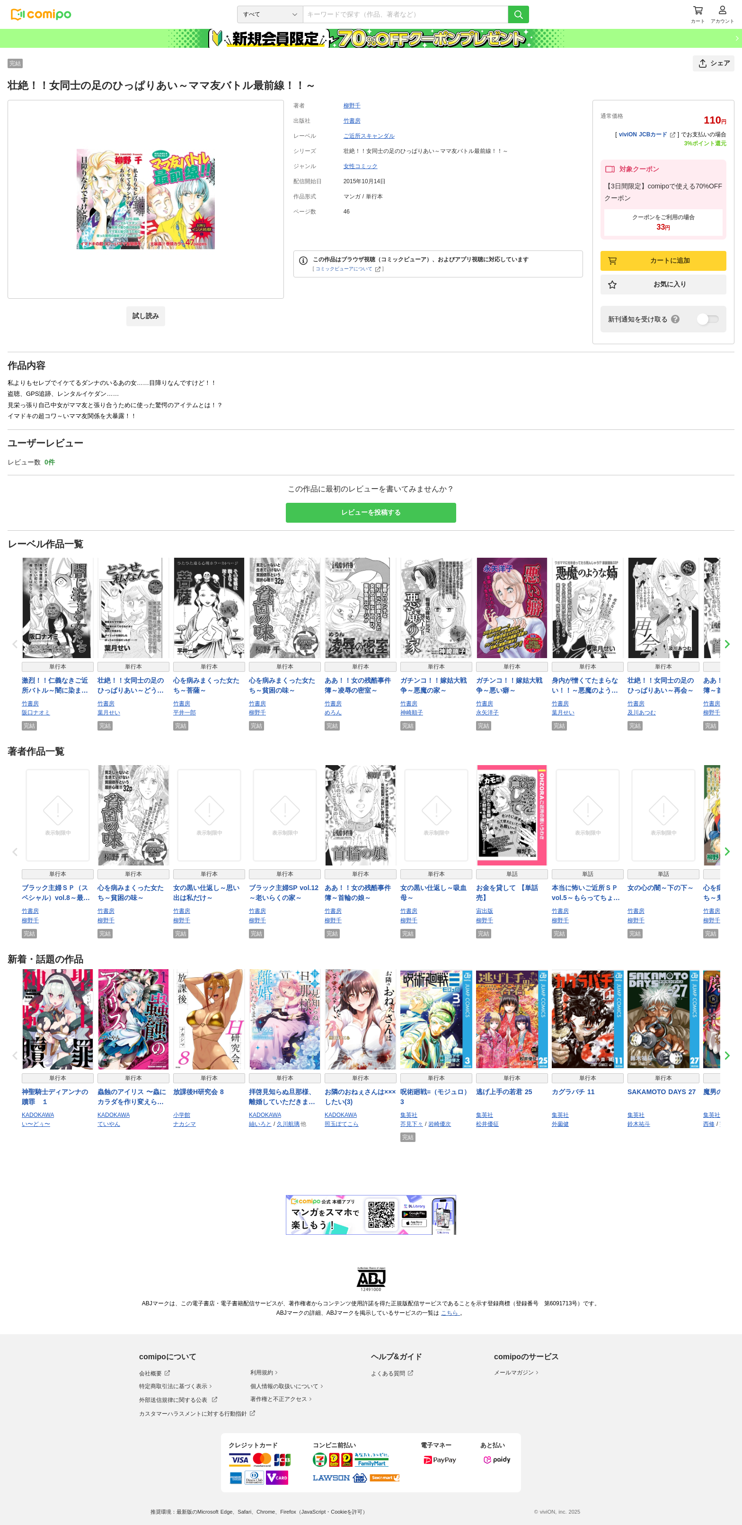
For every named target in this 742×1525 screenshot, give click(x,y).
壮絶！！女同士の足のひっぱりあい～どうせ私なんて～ (130, 686)
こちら (450, 1313)
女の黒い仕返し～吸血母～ (433, 892)
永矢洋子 (487, 712)
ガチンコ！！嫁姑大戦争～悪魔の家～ (433, 685)
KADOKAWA (38, 1115)
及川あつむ (641, 712)
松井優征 (487, 1124)
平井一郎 (184, 712)
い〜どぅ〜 (36, 1124)
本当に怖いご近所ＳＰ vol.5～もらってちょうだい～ (588, 893)
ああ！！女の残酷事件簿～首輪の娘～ (358, 892)
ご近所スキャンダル (369, 136)
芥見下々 (411, 1124)
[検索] (518, 14)
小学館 (181, 1115)
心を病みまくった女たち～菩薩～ (206, 685)
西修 (709, 1124)
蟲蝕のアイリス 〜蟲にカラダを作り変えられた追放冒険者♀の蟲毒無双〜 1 (133, 1097)
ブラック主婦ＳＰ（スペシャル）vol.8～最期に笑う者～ (56, 893)
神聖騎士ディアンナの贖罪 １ (55, 1097)
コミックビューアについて (348, 268)
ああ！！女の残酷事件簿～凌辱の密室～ (358, 685)
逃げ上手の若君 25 (504, 1092)
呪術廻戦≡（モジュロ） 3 (435, 1097)
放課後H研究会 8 (198, 1092)
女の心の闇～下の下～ (660, 888)
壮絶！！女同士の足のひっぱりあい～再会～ (660, 685)
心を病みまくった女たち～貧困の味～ (282, 685)
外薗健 (560, 1124)
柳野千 (352, 105)
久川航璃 (288, 1124)
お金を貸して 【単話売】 (507, 892)
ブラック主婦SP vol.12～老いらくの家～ (283, 892)
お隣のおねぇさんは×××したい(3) (360, 1097)
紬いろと (260, 1124)
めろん (333, 712)
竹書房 (352, 120)
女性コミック (361, 166)
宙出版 (484, 911)
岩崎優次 (439, 1124)
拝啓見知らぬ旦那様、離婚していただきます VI (282, 1097)
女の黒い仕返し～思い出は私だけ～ (206, 892)
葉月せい (108, 712)
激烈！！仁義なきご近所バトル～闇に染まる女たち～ (55, 686)
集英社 (408, 1115)
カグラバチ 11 (573, 1092)
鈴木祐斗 (638, 1124)
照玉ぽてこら (342, 1124)
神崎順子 (411, 712)
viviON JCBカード (647, 134)
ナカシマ (184, 1124)
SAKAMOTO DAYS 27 (661, 1092)
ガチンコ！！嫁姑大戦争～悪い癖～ (509, 685)
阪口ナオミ (36, 712)
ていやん (108, 1124)
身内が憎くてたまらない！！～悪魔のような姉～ (585, 686)
